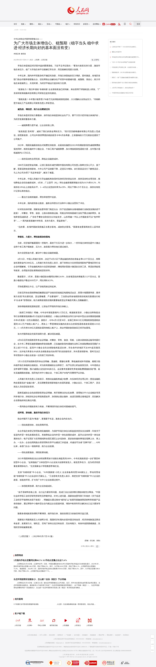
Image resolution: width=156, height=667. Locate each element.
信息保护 (118, 635)
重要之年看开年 (117, 52)
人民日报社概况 (32, 635)
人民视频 (65, 621)
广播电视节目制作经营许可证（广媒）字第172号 (104, 647)
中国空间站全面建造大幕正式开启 (122, 93)
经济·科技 (23, 30)
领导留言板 (54, 621)
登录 (138, 24)
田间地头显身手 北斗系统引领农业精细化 (125, 82)
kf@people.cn (60, 643)
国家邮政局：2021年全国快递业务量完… (124, 72)
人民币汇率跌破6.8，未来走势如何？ (123, 88)
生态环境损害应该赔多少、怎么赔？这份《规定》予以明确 (40, 579)
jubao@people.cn (98, 639)
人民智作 (89, 621)
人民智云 (77, 621)
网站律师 (109, 635)
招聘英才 (60, 635)
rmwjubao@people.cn (105, 643)
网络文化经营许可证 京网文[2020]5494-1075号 (63, 650)
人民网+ (29, 621)
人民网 (16, 30)
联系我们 (126, 635)
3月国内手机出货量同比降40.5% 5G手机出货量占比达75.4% (40, 560)
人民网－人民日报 (40, 60)
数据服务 (93, 635)
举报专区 (77, 24)
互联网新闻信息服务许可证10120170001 (49, 647)
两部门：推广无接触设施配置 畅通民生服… (125, 77)
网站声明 (101, 635)
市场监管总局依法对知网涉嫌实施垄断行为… (126, 57)
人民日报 (17, 621)
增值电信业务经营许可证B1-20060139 (75, 647)
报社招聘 (52, 635)
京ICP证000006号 (106, 650)
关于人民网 (43, 635)
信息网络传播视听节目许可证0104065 (36, 650)
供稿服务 (85, 635)
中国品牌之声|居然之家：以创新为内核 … (125, 67)
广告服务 (68, 635)
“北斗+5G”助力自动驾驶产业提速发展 (123, 62)
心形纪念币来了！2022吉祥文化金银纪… (124, 47)
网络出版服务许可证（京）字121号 (89, 650)
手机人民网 (42, 621)
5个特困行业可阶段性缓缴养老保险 (26, 604)
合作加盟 (77, 635)
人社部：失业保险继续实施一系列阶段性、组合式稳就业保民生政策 (81, 604)
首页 (15, 24)
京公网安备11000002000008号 (122, 650)
